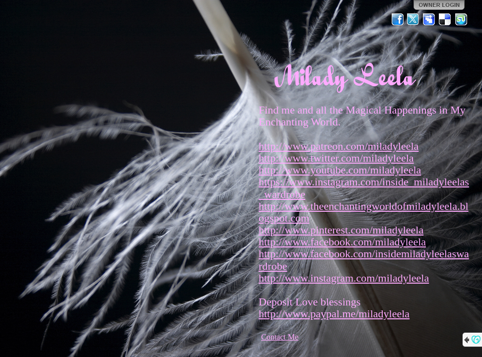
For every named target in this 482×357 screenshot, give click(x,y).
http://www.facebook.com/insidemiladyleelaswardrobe (364, 259)
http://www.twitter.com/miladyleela (336, 158)
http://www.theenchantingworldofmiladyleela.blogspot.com (364, 212)
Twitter (413, 19)
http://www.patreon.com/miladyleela (338, 146)
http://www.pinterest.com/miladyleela (341, 230)
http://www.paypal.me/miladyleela (334, 313)
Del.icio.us (445, 19)
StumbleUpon (461, 19)
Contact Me (279, 337)
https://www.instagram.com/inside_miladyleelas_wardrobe (364, 188)
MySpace (429, 19)
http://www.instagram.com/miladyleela (344, 278)
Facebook (398, 19)
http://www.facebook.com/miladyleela (342, 242)
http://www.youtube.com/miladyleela (340, 170)
